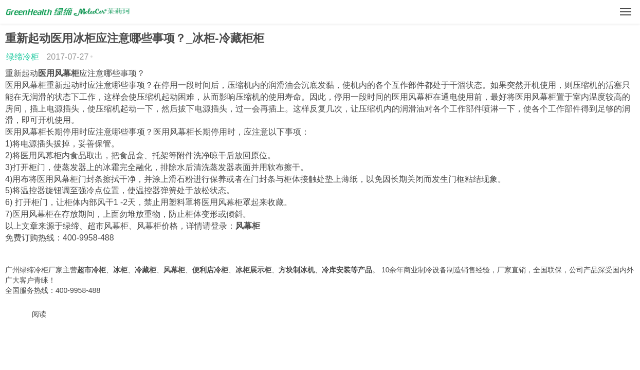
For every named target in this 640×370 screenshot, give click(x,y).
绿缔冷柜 (22, 56)
